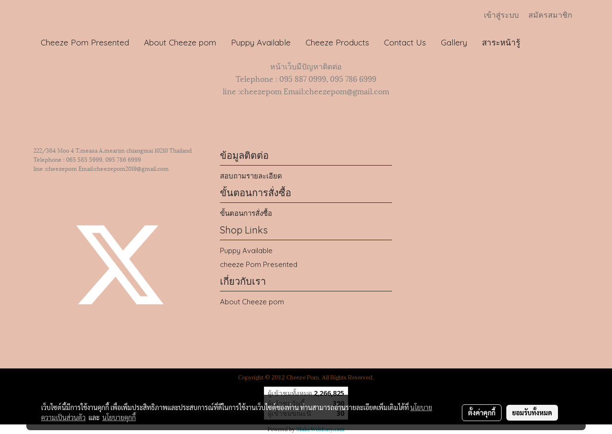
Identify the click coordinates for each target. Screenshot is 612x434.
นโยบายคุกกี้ (119, 417)
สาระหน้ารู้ (501, 42)
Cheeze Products (337, 42)
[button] (536, 42)
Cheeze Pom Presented (85, 42)
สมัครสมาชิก (550, 15)
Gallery (454, 42)
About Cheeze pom (180, 42)
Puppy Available (261, 42)
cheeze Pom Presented (258, 264)
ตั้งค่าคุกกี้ (481, 412)
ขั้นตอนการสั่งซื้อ (246, 213)
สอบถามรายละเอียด (251, 175)
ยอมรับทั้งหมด (532, 412)
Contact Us (405, 42)
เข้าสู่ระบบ (501, 15)
